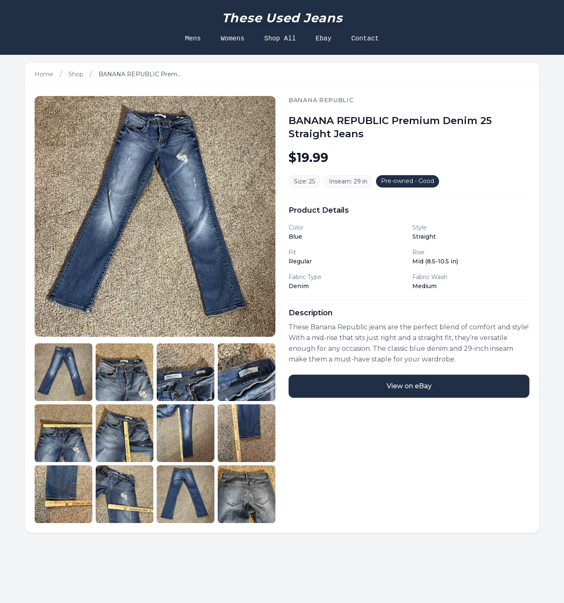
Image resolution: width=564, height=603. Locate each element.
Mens (193, 38)
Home (44, 74)
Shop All (280, 38)
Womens (232, 38)
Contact (365, 38)
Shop (75, 74)
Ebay (323, 38)
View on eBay (409, 386)
